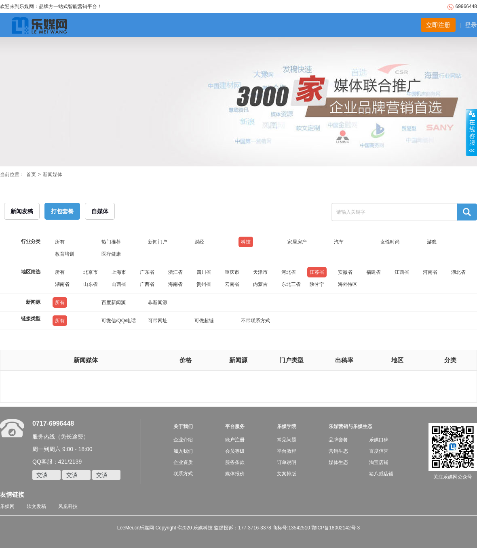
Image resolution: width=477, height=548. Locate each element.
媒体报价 (235, 474)
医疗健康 (111, 254)
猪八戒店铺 (381, 474)
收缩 (471, 133)
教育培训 (64, 254)
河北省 (288, 272)
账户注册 (235, 440)
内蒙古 (260, 284)
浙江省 (175, 272)
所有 (60, 242)
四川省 (203, 272)
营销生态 (338, 451)
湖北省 (458, 272)
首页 (31, 174)
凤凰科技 (68, 506)
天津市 (260, 272)
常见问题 (286, 440)
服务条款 (235, 462)
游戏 (432, 242)
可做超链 (204, 320)
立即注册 (438, 24)
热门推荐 (111, 242)
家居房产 (297, 242)
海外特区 (347, 284)
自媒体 (99, 211)
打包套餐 (62, 211)
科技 (246, 242)
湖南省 (62, 284)
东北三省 (291, 284)
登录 (471, 24)
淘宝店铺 (378, 462)
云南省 (232, 284)
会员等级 (235, 451)
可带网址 (157, 320)
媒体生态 (338, 462)
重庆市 (232, 272)
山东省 (90, 284)
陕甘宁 (317, 284)
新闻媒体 (52, 174)
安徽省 (345, 272)
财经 (199, 242)
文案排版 (286, 474)
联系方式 (183, 474)
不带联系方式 (255, 320)
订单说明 (286, 462)
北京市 (90, 272)
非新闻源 (157, 302)
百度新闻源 (113, 302)
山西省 (119, 284)
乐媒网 (7, 506)
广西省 (147, 284)
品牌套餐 (338, 440)
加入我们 (183, 451)
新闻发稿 (22, 211)
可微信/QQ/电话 (118, 320)
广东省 (147, 272)
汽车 (339, 242)
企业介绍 (183, 440)
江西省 (402, 272)
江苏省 (317, 272)
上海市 (119, 272)
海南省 (175, 284)
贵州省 (203, 284)
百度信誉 (378, 451)
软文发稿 (36, 506)
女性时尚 (390, 242)
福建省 (373, 272)
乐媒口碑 (378, 440)
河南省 (430, 272)
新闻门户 (157, 242)
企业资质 (183, 462)
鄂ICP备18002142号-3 (335, 528)
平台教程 (286, 451)
